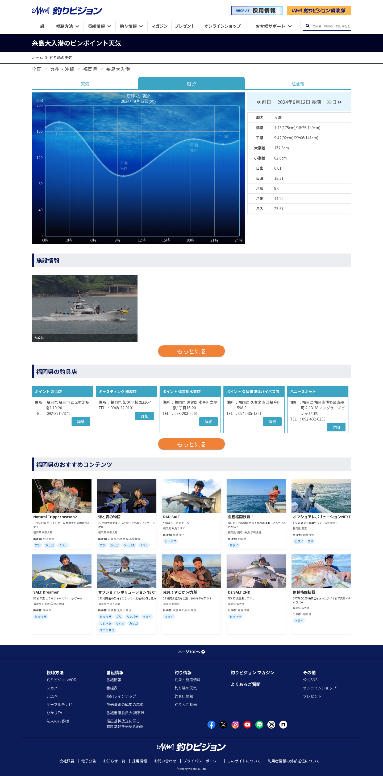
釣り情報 (183, 672)
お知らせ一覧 (114, 760)
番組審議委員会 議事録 (125, 712)
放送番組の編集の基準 (125, 704)
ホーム (37, 57)
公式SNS (310, 679)
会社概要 (66, 760)
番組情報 (114, 672)
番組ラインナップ (121, 696)
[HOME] (42, 26)
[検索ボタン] (307, 26)
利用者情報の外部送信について (294, 760)
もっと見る (191, 351)
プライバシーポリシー (201, 760)
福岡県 (90, 69)
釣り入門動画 (185, 704)
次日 (335, 101)
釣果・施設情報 (187, 679)
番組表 (112, 688)
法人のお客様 (58, 721)
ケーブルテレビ (59, 704)
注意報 (298, 83)
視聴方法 (55, 672)
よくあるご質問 (245, 684)
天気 (85, 83)
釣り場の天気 (61, 57)
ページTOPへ (191, 651)
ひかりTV (54, 712)
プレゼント (312, 696)
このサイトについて (244, 760)
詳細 (81, 421)
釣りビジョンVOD (61, 679)
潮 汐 (191, 83)
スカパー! (55, 688)
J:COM (52, 696)
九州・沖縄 (62, 69)
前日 (264, 101)
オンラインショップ (319, 688)
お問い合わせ (165, 760)
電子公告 (88, 760)
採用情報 (139, 760)
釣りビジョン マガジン (252, 672)
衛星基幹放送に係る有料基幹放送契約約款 (125, 723)
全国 (36, 69)
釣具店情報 (183, 696)
